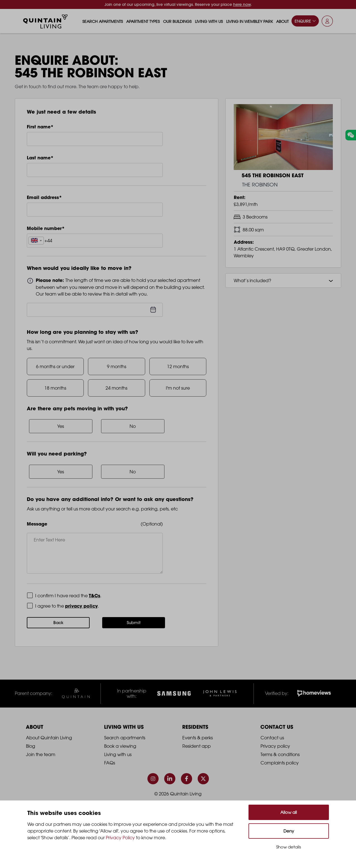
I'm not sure (178, 388)
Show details (288, 847)
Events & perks (197, 737)
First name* (40, 127)
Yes (60, 426)
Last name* (40, 158)
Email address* (44, 197)
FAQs (109, 763)
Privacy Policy (49, 605)
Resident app (196, 746)
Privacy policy (275, 746)
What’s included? (283, 280)
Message (37, 524)
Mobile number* (46, 228)
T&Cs (94, 596)
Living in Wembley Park (249, 21)
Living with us (209, 21)
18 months (55, 388)
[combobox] (36, 240)
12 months (178, 366)
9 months (116, 366)
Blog (30, 746)
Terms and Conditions (58, 595)
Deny (288, 831)
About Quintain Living (49, 737)
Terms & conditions (280, 754)
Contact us (272, 737)
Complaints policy (280, 763)
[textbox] (36, 241)
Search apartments (102, 21)
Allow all (288, 812)
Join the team (40, 754)
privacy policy (81, 606)
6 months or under (55, 366)
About (282, 21)
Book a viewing (120, 746)
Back (58, 622)
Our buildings (177, 21)
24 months (116, 388)
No (133, 426)
